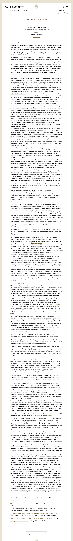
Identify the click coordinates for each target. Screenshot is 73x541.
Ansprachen (17, 10)
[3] (26, 165)
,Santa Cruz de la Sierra (32, 518)
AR (27, 19)
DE (30, 19)
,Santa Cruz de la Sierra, (32, 513)
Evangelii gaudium (29, 116)
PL (43, 19)
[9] (57, 422)
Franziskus (9, 10)
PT (46, 19)
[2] (54, 91)
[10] (46, 460)
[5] (26, 187)
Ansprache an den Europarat (20, 521)
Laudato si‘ (50, 415)
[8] (39, 415)
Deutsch (62, 10)
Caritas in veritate (30, 515)
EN (33, 19)
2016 (24, 10)
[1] (26, 78)
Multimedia (36, 37)
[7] (34, 377)
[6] (15, 280)
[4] (25, 172)
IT (40, 19)
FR (38, 19)
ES (35, 19)
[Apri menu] (66, 7)
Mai (27, 10)
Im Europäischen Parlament (17, 94)
